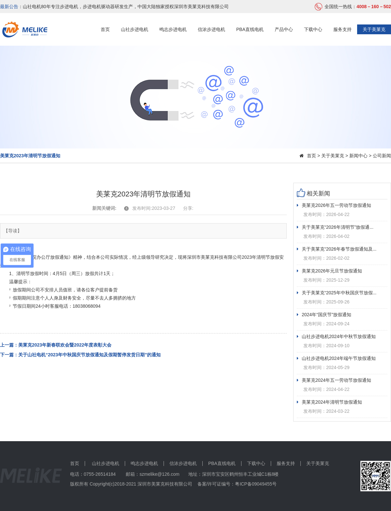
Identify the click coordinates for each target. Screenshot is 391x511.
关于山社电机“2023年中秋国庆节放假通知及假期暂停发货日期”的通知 (89, 354)
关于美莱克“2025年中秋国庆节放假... (336, 292)
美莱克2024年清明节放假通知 (329, 402)
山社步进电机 (134, 29)
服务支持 (342, 29)
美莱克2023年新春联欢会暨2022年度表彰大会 (64, 345)
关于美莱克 (374, 29)
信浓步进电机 (211, 29)
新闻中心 (358, 155)
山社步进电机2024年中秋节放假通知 (336, 336)
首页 (105, 29)
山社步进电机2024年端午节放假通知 (336, 358)
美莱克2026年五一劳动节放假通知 (334, 205)
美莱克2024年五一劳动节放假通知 (334, 380)
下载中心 (313, 29)
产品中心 (284, 29)
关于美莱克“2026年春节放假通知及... (336, 249)
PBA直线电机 (250, 29)
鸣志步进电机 (173, 29)
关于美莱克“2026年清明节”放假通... (335, 227)
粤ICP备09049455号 (256, 484)
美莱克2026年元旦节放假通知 (329, 270)
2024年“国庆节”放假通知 (324, 314)
